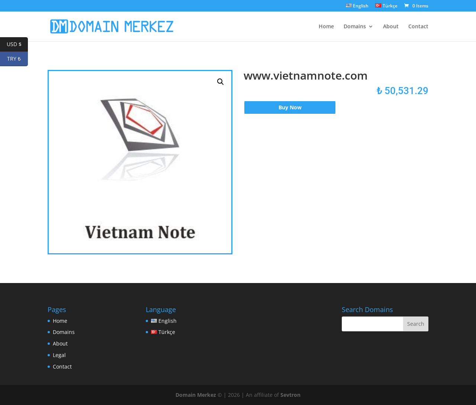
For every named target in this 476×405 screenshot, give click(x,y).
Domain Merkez (196, 394)
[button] (220, 82)
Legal (59, 355)
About (391, 27)
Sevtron (290, 394)
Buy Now (290, 107)
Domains (355, 27)
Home (326, 27)
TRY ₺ (17, 59)
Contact (418, 27)
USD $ (17, 44)
